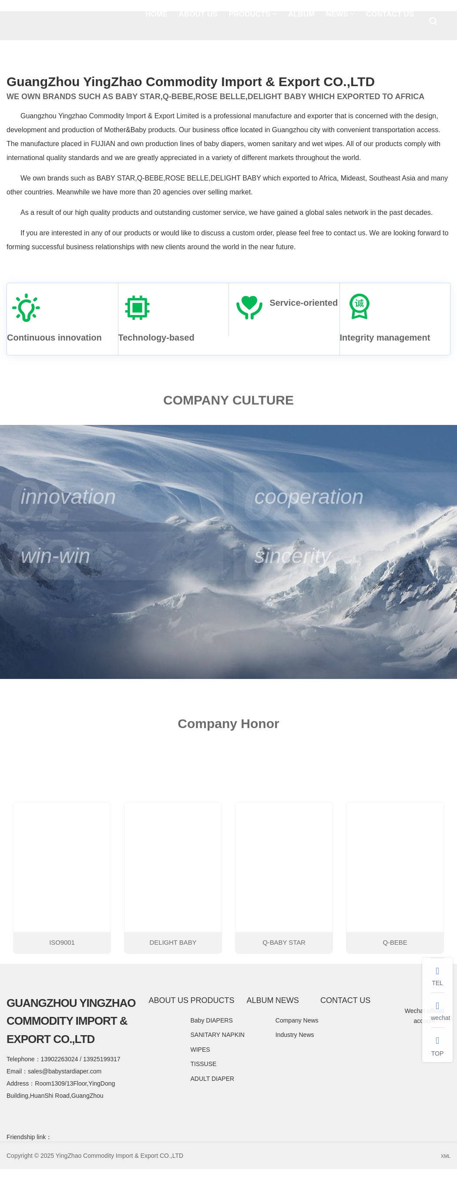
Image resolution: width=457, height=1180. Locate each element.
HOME (156, 21)
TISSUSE (203, 1075)
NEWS (340, 21)
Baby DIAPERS (211, 1031)
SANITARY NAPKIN (217, 1046)
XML (444, 1166)
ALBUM (301, 21)
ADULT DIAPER (212, 1089)
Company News (297, 1031)
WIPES (200, 1060)
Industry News (295, 1046)
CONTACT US (390, 21)
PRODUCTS (252, 21)
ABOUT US (198, 21)
